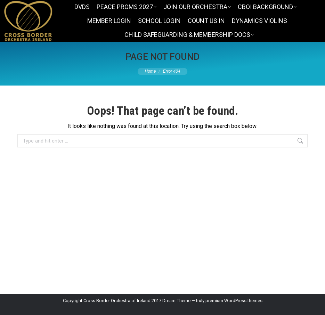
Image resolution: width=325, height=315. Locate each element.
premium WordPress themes (233, 300)
